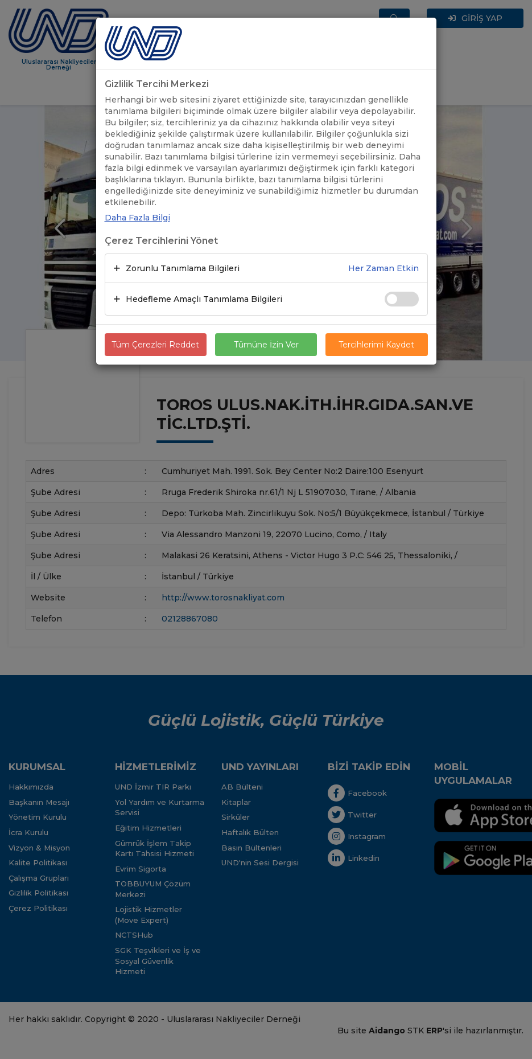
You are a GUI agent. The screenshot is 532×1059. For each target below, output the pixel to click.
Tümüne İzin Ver (266, 345)
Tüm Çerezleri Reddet (155, 345)
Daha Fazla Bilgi (137, 217)
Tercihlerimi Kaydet (376, 345)
